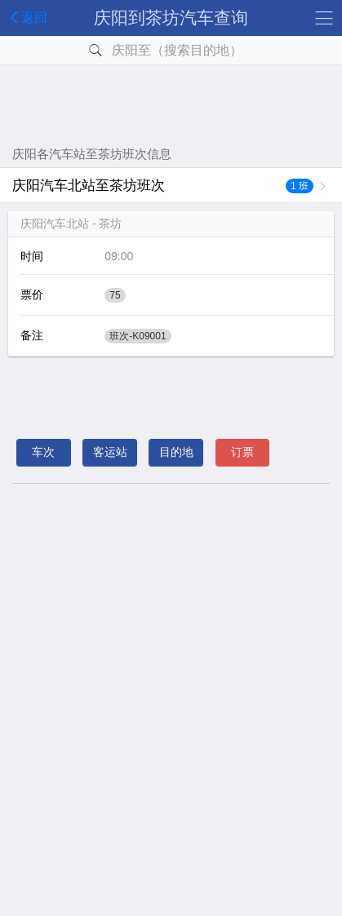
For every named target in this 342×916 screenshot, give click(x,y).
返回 (25, 17)
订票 (242, 451)
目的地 (176, 451)
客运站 (110, 451)
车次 (43, 451)
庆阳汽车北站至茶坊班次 (162, 185)
